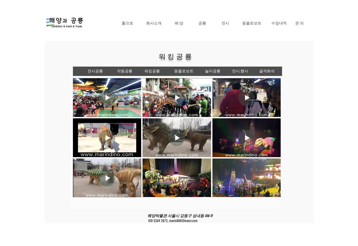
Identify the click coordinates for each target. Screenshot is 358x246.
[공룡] (202, 23)
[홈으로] (127, 23)
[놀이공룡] (213, 71)
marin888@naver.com (183, 220)
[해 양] (179, 23)
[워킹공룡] (152, 71)
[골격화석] (267, 71)
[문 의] (299, 23)
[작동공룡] (124, 71)
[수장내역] (279, 23)
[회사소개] (154, 23)
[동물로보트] (252, 23)
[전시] (225, 23)
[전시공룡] (95, 71)
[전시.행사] (240, 71)
